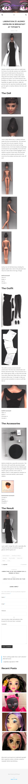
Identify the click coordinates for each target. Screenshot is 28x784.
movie (8, 560)
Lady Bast (5, 564)
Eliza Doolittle (12, 558)
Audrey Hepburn (6, 555)
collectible (4, 558)
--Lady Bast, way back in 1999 (10, 662)
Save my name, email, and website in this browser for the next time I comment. (11, 620)
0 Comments (24, 564)
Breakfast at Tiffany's (16, 555)
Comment (3, 624)
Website (3, 610)
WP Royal (17, 774)
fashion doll (19, 558)
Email (3, 604)
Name (3, 597)
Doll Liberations (14, 5)
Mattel (3, 560)
